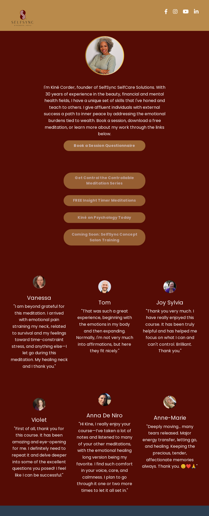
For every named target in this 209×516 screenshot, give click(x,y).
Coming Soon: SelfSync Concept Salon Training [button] (104, 228)
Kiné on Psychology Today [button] (104, 209)
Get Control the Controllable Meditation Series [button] (104, 172)
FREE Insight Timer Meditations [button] (104, 191)
